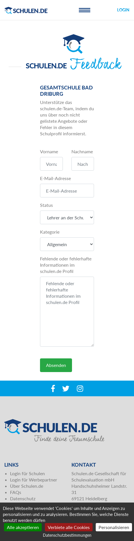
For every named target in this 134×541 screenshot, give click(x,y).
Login (123, 9)
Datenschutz (22, 498)
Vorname (49, 151)
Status (46, 205)
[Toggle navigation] (84, 10)
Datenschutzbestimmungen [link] (67, 535)
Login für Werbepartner (33, 479)
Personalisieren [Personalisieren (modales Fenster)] (114, 527)
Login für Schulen (27, 473)
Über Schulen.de (26, 486)
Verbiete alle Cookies (69, 527)
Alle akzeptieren (23, 527)
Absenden (56, 365)
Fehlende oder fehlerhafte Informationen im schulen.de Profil (65, 265)
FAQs (15, 492)
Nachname (82, 151)
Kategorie (49, 231)
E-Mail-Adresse (55, 178)
